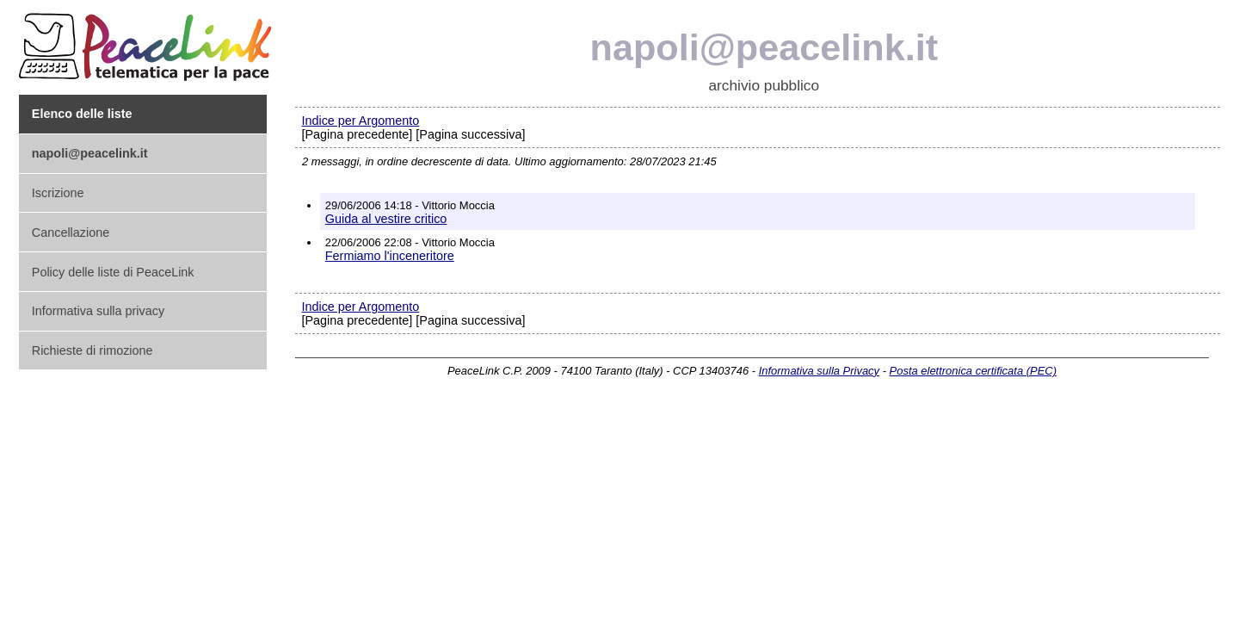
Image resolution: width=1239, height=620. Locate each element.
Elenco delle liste (82, 114)
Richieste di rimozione (92, 350)
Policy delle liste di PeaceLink (113, 272)
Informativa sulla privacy (98, 311)
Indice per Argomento (360, 120)
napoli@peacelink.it (764, 47)
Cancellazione (70, 232)
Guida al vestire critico (386, 219)
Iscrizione (58, 193)
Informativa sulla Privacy (819, 370)
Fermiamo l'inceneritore (389, 256)
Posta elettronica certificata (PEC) (973, 370)
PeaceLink (148, 42)
